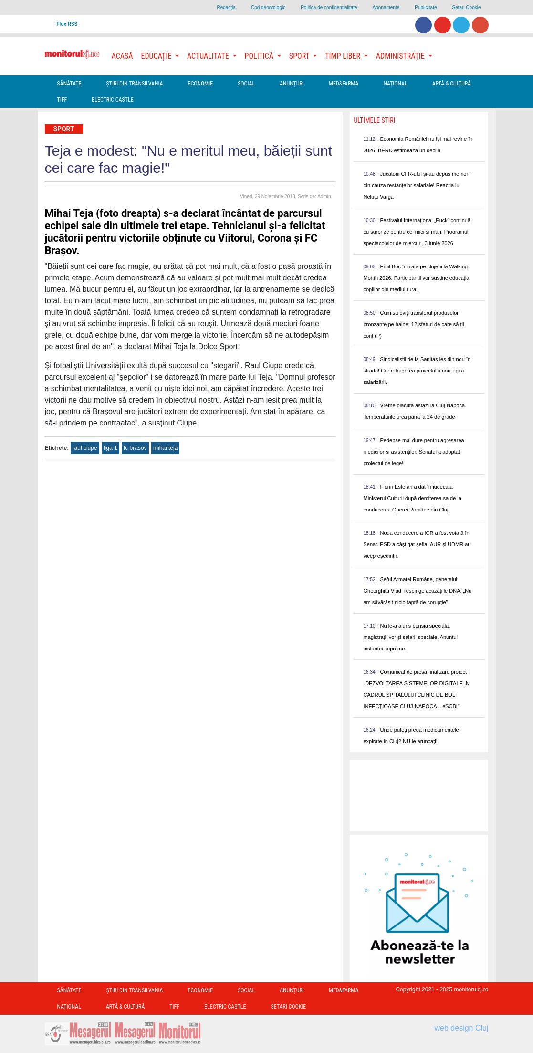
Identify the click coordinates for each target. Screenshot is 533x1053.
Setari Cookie (466, 7)
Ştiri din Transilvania (134, 83)
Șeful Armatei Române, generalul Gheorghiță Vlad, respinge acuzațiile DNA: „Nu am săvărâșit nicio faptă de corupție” (417, 590)
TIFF (62, 99)
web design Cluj (462, 1028)
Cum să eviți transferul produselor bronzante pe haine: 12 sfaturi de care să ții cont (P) (413, 324)
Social (246, 83)
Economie (200, 83)
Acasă (122, 56)
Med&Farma (344, 83)
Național (395, 83)
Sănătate (69, 83)
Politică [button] (260, 56)
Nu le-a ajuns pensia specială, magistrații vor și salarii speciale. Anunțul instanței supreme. (410, 637)
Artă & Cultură (451, 83)
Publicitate (426, 7)
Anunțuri (292, 83)
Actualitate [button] (209, 56)
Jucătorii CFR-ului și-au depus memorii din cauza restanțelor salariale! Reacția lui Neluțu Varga (416, 185)
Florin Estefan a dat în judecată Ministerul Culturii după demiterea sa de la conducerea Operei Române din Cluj (412, 498)
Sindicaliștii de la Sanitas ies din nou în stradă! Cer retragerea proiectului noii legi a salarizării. (416, 370)
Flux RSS (67, 24)
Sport (63, 129)
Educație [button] (157, 56)
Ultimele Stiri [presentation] (374, 120)
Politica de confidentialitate (329, 7)
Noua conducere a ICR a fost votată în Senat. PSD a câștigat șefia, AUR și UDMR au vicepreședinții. (416, 544)
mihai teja (165, 448)
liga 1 (110, 448)
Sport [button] (300, 56)
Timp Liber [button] (343, 56)
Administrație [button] (401, 56)
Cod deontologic (268, 7)
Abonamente (386, 7)
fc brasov (135, 448)
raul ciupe (85, 448)
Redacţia (226, 7)
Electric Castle (112, 99)
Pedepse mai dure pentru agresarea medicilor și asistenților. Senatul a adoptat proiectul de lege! (413, 451)
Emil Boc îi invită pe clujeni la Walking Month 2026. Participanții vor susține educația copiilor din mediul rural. (416, 278)
